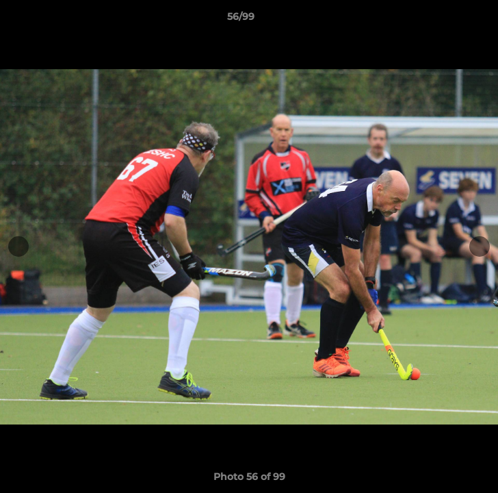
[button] (449, 20)
